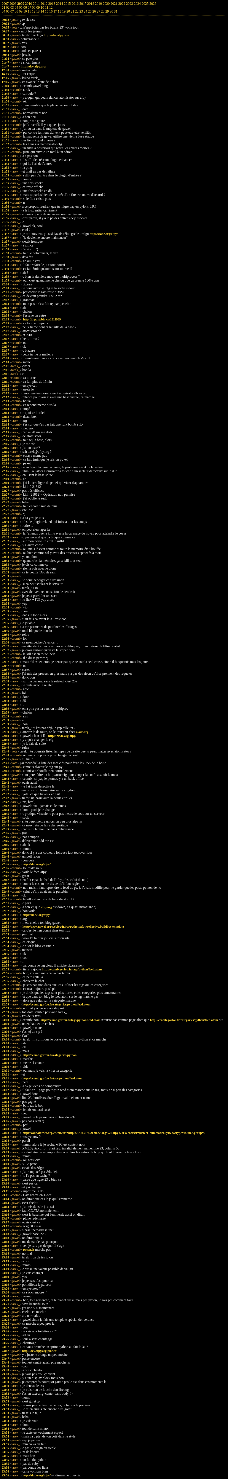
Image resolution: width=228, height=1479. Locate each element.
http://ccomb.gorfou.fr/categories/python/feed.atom (56, 1004)
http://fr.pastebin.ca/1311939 (42, 319)
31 (115, 11)
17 (55, 11)
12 (33, 11)
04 (3, 11)
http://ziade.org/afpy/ (104, 233)
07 (12, 11)
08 (16, 11)
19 (63, 11)
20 (68, 11)
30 (111, 11)
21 (72, 11)
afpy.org (46, 907)
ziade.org (82, 732)
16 (51, 11)
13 (38, 11)
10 (25, 11)
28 (102, 11)
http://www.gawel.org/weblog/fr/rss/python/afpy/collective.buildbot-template (73, 926)
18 (59, 11)
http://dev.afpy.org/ (56, 35)
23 (81, 11)
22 (76, 11)
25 (89, 11)
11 (29, 11)
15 (46, 11)
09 (20, 11)
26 (94, 11)
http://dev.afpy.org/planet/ (39, 1351)
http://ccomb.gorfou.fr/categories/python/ (49, 1055)
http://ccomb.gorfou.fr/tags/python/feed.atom (72, 969)
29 (107, 11)
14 (42, 11)
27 (98, 11)
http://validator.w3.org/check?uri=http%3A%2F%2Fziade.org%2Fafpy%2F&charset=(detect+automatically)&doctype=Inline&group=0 (113, 1133)
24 (85, 11)
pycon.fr (28, 1249)
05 (8, 11)
